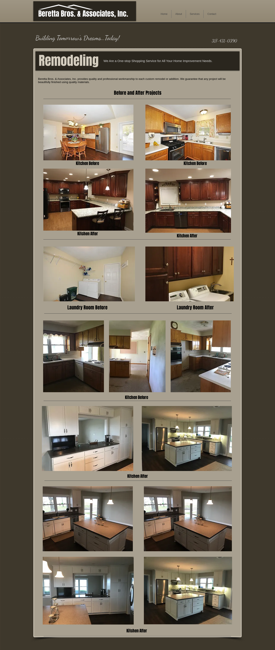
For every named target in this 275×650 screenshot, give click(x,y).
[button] (179, 14)
